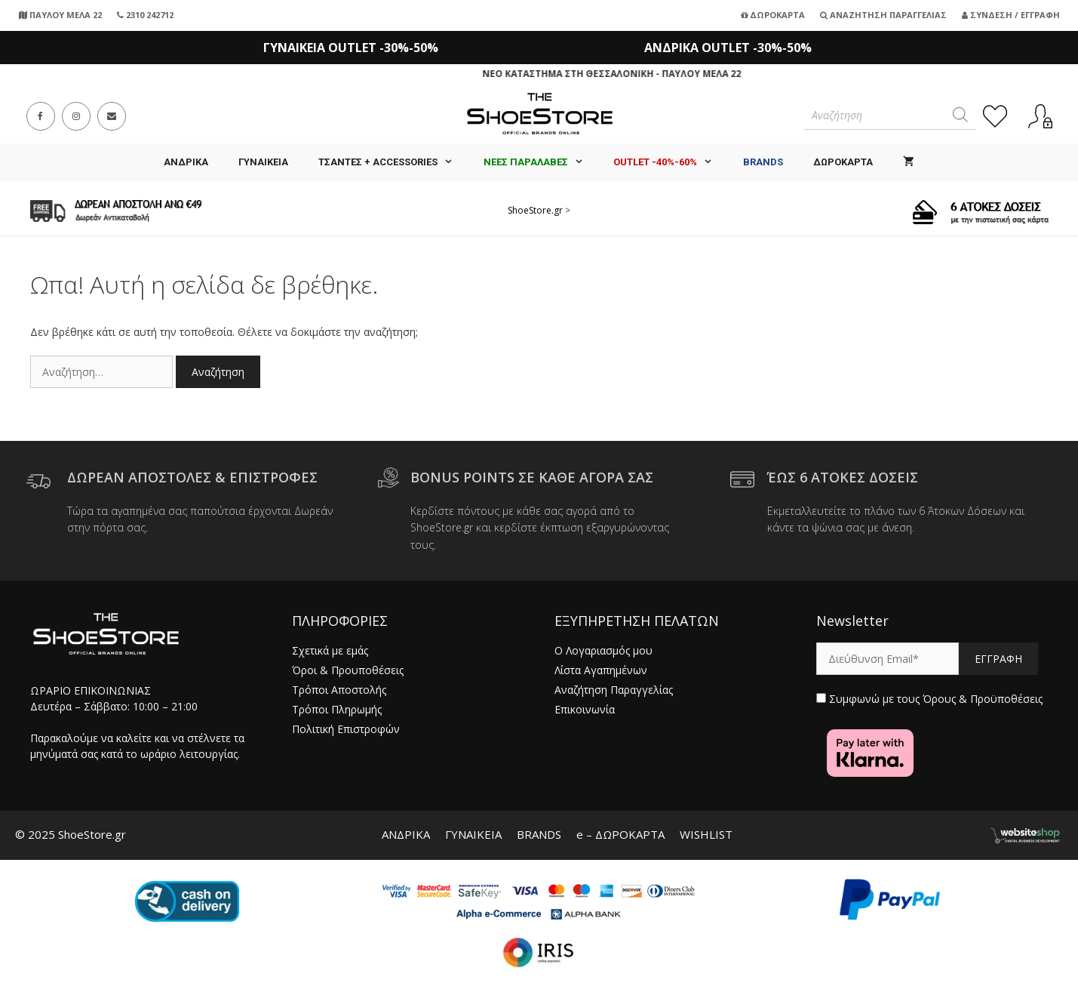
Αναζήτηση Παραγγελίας (883, 14)
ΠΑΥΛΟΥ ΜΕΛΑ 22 (60, 14)
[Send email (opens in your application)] (111, 116)
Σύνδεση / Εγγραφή (1011, 14)
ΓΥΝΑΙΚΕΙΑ (263, 162)
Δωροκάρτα (773, 14)
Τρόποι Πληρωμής (337, 709)
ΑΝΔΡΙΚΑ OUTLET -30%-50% (728, 47)
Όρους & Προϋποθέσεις (983, 699)
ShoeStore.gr (535, 210)
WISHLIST (706, 834)
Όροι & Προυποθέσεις (348, 670)
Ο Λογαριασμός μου (603, 650)
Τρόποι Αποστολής (339, 689)
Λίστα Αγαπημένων (600, 670)
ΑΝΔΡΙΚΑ (186, 162)
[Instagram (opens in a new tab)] (76, 116)
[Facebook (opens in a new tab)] (40, 116)
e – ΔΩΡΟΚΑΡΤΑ (620, 834)
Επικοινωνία (584, 709)
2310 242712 (145, 14)
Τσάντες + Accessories (393, 162)
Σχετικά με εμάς (330, 650)
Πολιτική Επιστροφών (346, 729)
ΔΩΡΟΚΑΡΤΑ (843, 162)
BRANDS (539, 834)
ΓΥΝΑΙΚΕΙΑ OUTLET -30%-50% (350, 47)
